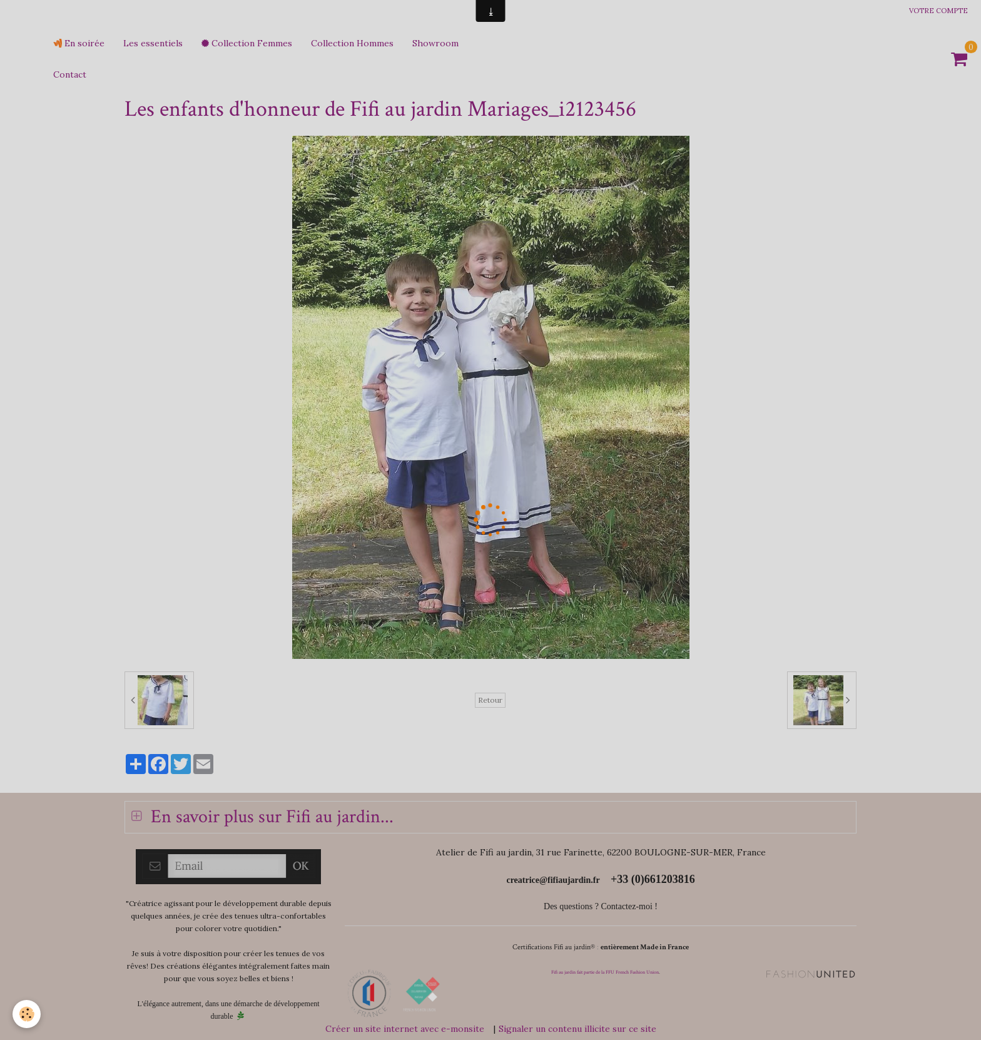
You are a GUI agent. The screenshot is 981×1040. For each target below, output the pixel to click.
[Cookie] (27, 1014)
